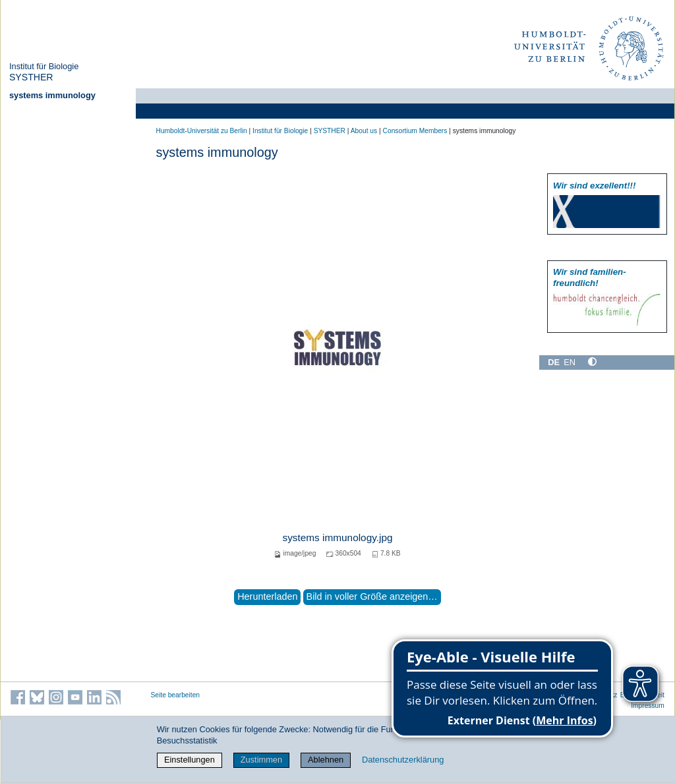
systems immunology (52, 95)
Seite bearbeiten (175, 695)
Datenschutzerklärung (403, 760)
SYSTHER (31, 77)
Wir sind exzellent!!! (594, 185)
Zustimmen (261, 760)
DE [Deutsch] (554, 362)
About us (364, 130)
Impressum (647, 705)
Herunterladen (267, 596)
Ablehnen (325, 760)
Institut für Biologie (43, 66)
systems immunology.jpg (337, 537)
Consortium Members (415, 130)
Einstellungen (189, 760)
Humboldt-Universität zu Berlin (201, 130)
